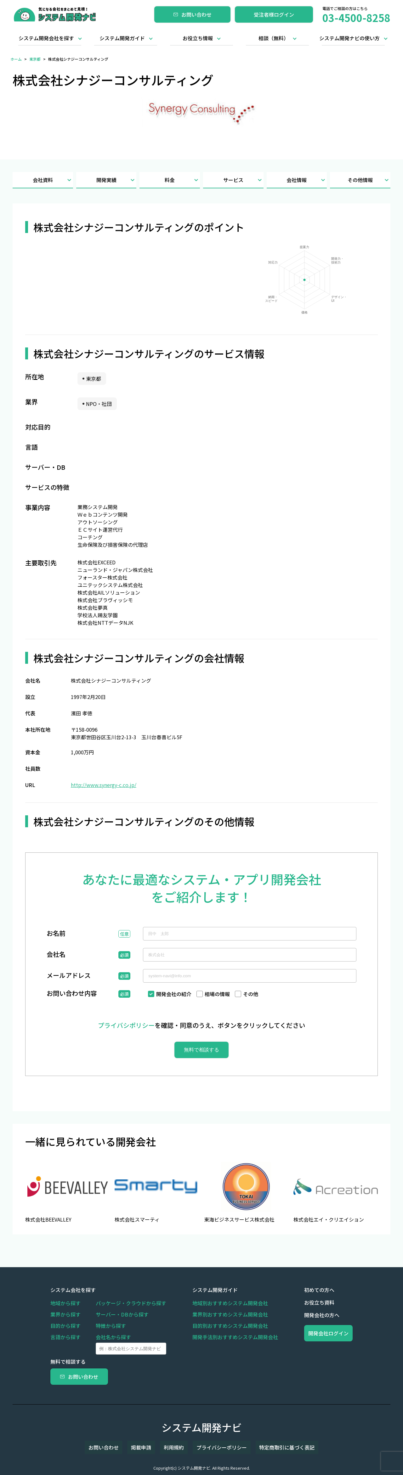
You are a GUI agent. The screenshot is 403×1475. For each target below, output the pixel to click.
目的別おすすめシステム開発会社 (218, 1325)
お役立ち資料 (296, 1302)
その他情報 (369, 180)
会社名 (56, 955)
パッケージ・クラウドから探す (131, 1303)
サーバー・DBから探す (122, 1314)
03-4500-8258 (356, 17)
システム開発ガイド (122, 38)
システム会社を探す (73, 1290)
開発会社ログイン (317, 1333)
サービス (243, 180)
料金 (182, 180)
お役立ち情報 (198, 38)
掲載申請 (149, 1447)
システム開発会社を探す (46, 38)
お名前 (56, 934)
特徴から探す (111, 1325)
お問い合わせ (192, 14)
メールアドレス (69, 976)
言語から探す (65, 1337)
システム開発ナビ (202, 1427)
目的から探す (65, 1325)
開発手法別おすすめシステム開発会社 (223, 1337)
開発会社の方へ (298, 1315)
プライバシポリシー (126, 1025)
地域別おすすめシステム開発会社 (218, 1303)
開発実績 (116, 180)
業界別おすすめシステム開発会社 (218, 1314)
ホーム (16, 59)
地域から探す (65, 1303)
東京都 (35, 59)
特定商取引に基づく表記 (272, 1447)
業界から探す (65, 1314)
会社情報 (307, 180)
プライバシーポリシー (214, 1447)
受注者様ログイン (274, 14)
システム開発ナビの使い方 (349, 38)
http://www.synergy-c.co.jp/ (103, 785)
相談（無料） (273, 38)
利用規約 (174, 1447)
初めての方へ (296, 1290)
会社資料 (53, 180)
